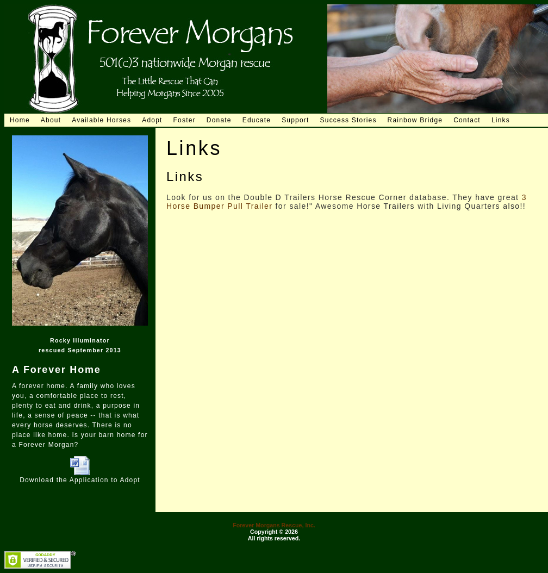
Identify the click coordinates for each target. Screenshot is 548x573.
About (51, 120)
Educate (256, 120)
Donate (219, 120)
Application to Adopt (105, 480)
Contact (467, 120)
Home (20, 120)
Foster (184, 120)
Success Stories (348, 120)
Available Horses (101, 120)
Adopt (152, 120)
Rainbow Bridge (415, 120)
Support (295, 120)
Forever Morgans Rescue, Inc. (274, 525)
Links (500, 120)
